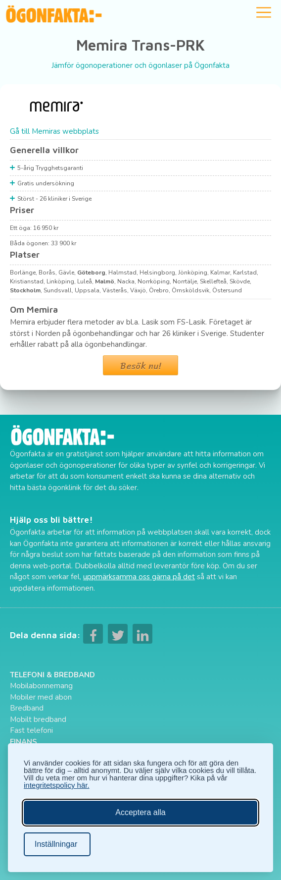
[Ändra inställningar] (57, 844)
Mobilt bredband (38, 719)
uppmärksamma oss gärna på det (139, 577)
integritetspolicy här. (57, 785)
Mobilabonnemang (41, 686)
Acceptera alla (140, 812)
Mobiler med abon (41, 697)
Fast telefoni (31, 730)
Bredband (27, 708)
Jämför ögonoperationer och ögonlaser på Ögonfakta (140, 65)
